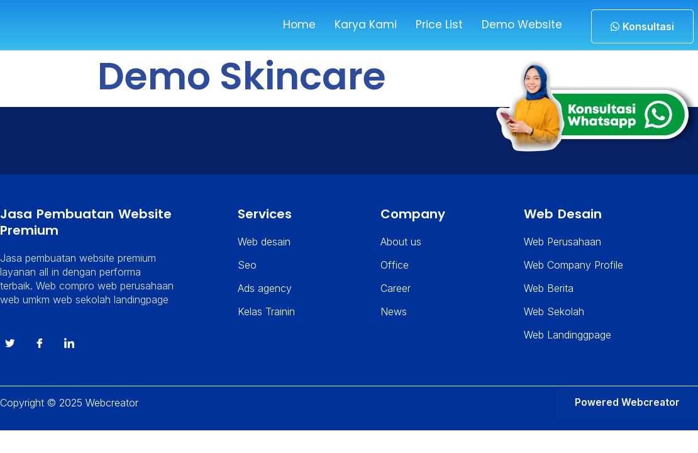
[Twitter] (10, 351)
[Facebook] (40, 351)
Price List (435, 25)
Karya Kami (361, 25)
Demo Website (519, 25)
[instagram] (69, 351)
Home (294, 25)
